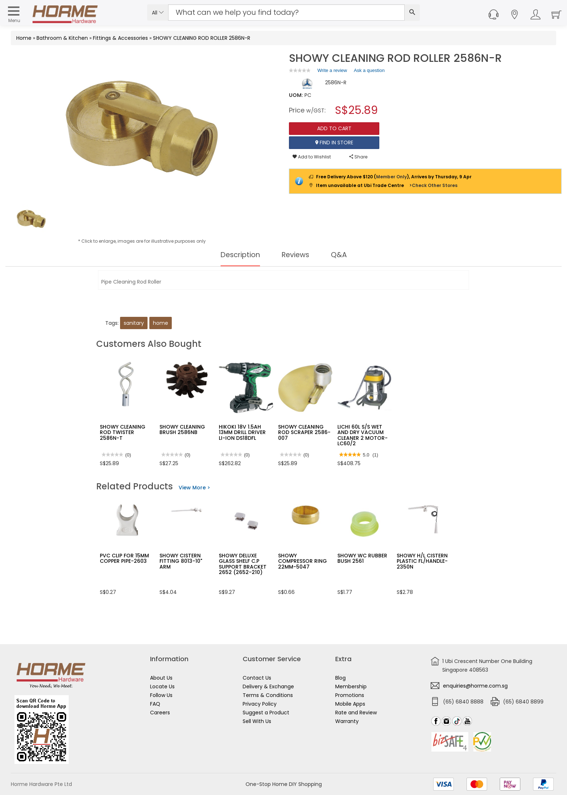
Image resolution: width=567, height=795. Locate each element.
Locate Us (162, 686)
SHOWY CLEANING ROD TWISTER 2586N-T (122, 432)
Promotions (349, 695)
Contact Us (257, 677)
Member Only (391, 177)
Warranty (347, 721)
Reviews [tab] (296, 255)
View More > (194, 487)
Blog (340, 677)
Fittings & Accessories (120, 38)
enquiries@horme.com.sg (475, 685)
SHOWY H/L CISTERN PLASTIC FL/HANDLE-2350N (422, 561)
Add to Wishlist (312, 157)
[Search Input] (286, 12)
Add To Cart (334, 128)
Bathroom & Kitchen (62, 38)
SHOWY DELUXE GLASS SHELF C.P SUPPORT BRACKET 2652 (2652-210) (243, 564)
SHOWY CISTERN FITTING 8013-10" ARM (180, 561)
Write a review (332, 71)
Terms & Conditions (268, 695)
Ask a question (369, 70)
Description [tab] (239, 255)
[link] (300, 70)
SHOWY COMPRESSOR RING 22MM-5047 (302, 561)
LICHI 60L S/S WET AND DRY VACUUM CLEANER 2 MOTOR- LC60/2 (362, 435)
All (158, 12)
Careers (160, 712)
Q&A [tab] (341, 255)
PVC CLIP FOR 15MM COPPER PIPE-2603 (124, 558)
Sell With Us (257, 721)
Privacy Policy (260, 703)
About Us (161, 677)
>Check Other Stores (433, 185)
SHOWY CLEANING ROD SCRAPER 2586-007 (304, 432)
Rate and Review (356, 712)
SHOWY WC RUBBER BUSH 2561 (362, 558)
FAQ (155, 703)
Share (358, 157)
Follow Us (161, 695)
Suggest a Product (266, 712)
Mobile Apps (350, 703)
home (160, 323)
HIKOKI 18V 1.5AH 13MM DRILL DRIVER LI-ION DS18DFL (242, 432)
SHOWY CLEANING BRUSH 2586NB (182, 429)
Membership (351, 686)
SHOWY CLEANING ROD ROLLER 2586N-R (201, 38)
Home (23, 38)
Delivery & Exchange (268, 686)
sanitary (134, 323)
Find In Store (334, 142)
